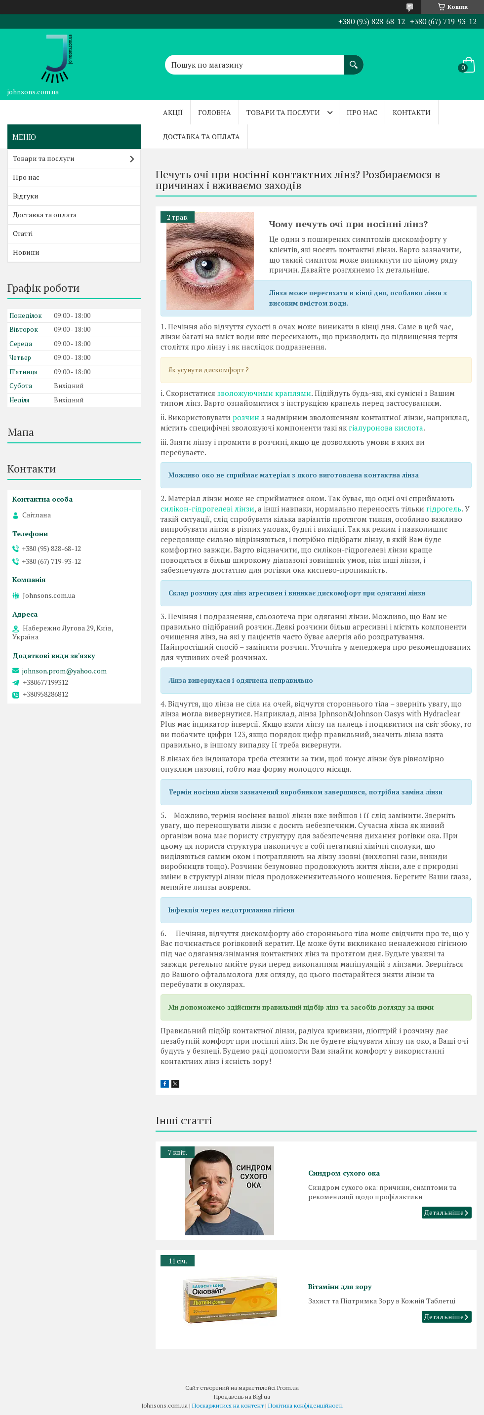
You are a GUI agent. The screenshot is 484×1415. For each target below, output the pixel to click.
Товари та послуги (283, 112)
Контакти (412, 112)
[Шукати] (353, 60)
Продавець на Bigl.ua (242, 1396)
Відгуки (26, 195)
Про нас (362, 112)
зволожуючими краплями (264, 393)
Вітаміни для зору (339, 1286)
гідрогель (443, 508)
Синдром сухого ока (344, 1173)
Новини (26, 252)
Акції (173, 112)
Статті (23, 233)
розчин (246, 417)
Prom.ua (288, 1387)
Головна (214, 112)
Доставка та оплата (201, 136)
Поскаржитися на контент (228, 1405)
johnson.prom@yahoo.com (64, 671)
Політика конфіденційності (305, 1405)
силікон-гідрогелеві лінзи (207, 508)
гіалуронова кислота (386, 427)
